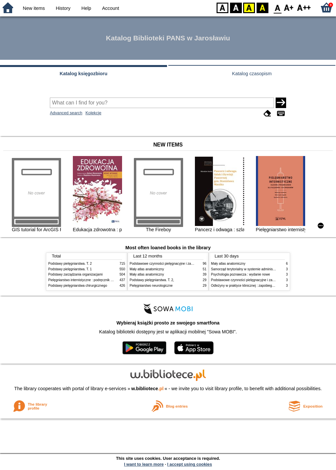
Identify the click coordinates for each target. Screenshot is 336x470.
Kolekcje (93, 112)
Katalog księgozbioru (84, 73)
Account (110, 8)
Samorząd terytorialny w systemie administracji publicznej (253, 269)
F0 (277, 7)
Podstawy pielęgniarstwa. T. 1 (70, 269)
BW (236, 7)
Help (86, 8)
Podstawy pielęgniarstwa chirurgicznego (77, 285)
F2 (304, 7)
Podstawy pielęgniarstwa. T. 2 (70, 263)
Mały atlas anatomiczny (147, 269)
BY (262, 7)
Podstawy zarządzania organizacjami (75, 274)
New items (34, 8)
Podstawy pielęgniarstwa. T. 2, (152, 280)
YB (248, 7)
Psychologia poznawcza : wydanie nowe (240, 274)
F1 (289, 7)
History (63, 8)
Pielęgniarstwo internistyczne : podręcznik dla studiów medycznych (97, 280)
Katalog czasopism (252, 73)
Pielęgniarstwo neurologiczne (151, 285)
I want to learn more (144, 464)
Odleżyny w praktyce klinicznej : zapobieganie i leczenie (252, 285)
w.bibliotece (147, 388)
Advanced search (66, 112)
